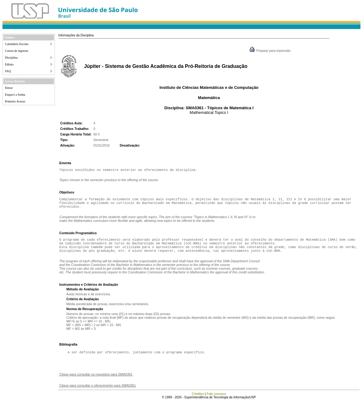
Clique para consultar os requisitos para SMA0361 (96, 380)
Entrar (9, 87)
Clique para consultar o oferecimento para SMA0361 (97, 391)
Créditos (198, 399)
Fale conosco (216, 399)
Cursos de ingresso (16, 50)
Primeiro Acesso (15, 101)
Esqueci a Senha (15, 94)
